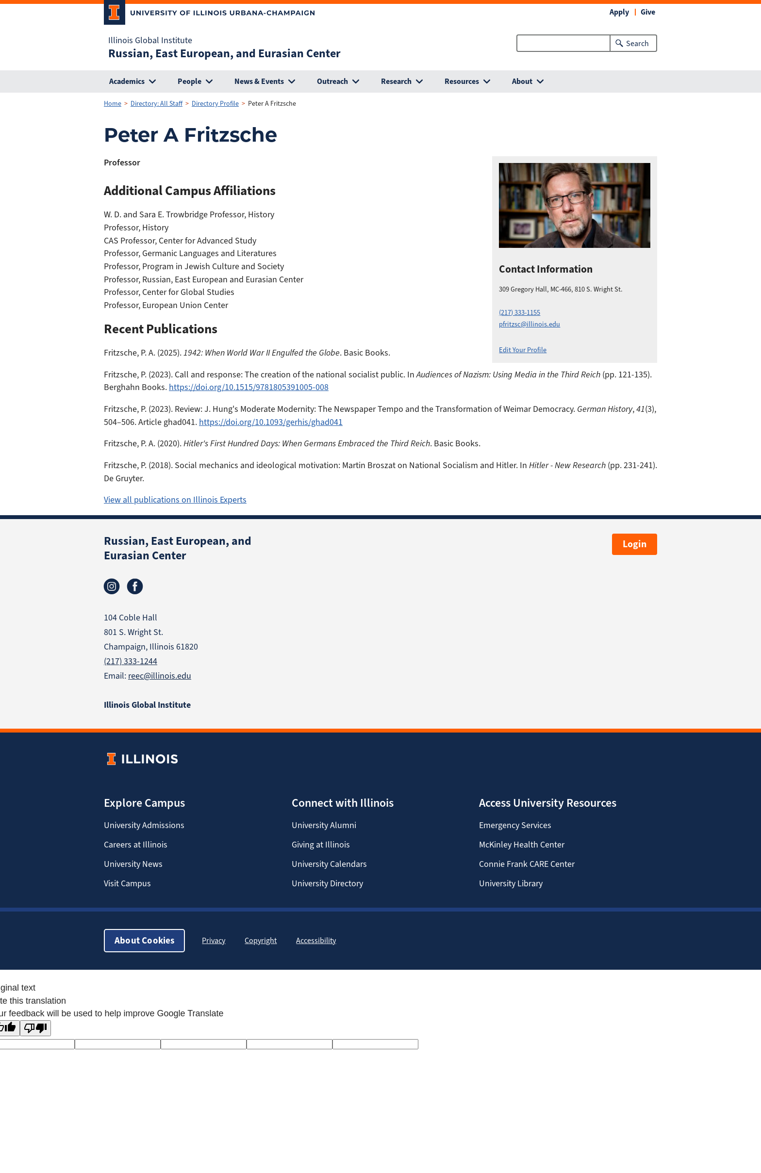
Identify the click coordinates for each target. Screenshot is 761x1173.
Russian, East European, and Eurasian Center (224, 53)
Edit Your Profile (522, 350)
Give (648, 12)
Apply (619, 12)
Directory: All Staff (156, 103)
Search (637, 43)
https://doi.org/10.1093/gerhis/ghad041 (271, 422)
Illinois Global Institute (150, 40)
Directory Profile (215, 103)
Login (634, 544)
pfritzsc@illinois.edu (529, 324)
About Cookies (144, 940)
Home (112, 103)
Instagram (111, 586)
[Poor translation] (35, 1028)
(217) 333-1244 (130, 661)
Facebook (135, 586)
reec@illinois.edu (159, 676)
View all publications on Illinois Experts (175, 499)
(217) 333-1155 (519, 312)
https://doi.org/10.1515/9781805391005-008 (249, 387)
